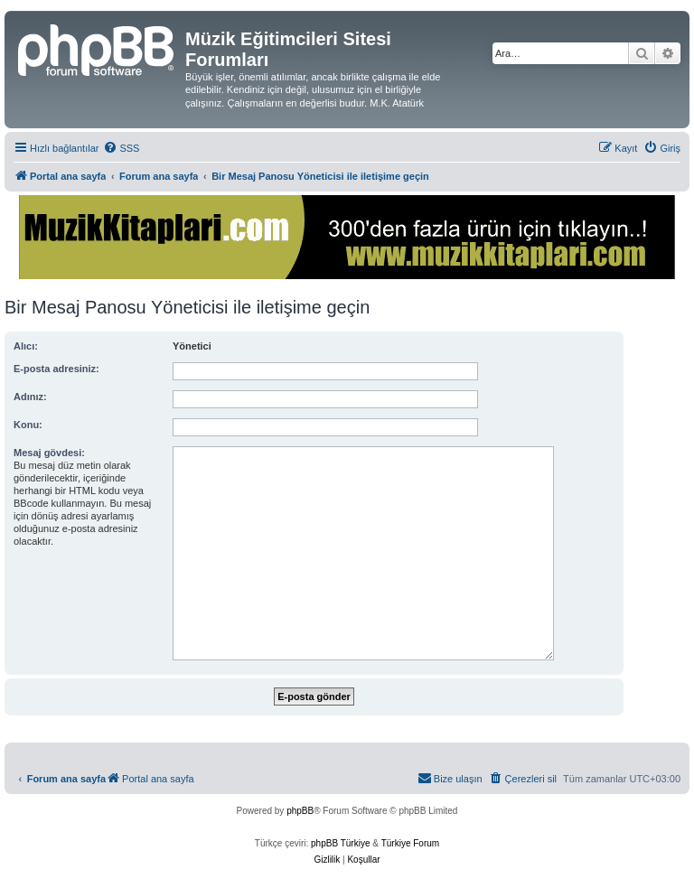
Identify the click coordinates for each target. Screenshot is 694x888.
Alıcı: (26, 346)
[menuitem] (121, 148)
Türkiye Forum (410, 843)
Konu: (28, 424)
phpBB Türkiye (340, 843)
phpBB (300, 811)
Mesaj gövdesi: (49, 452)
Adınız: (30, 396)
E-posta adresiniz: (56, 368)
